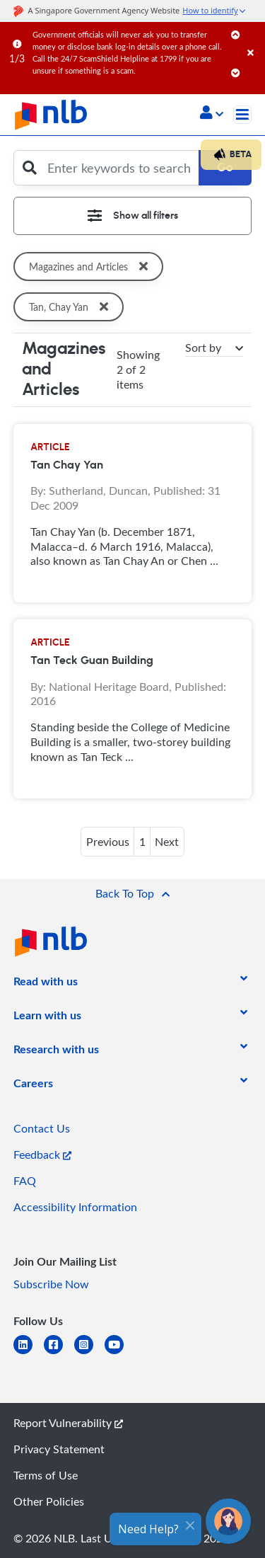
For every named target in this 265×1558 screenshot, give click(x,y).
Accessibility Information (75, 1207)
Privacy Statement (59, 1449)
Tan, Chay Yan (70, 307)
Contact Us (41, 1128)
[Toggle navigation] (242, 114)
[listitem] (45, 984)
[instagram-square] (89, 1353)
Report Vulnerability (68, 1423)
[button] (211, 113)
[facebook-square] (59, 1353)
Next (167, 841)
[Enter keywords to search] (119, 167)
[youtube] (120, 1353)
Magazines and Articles (91, 266)
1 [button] (142, 841)
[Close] (253, 38)
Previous (107, 841)
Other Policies (48, 1501)
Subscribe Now (51, 1284)
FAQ (24, 1180)
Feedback (42, 1154)
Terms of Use (45, 1475)
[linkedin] (28, 1353)
